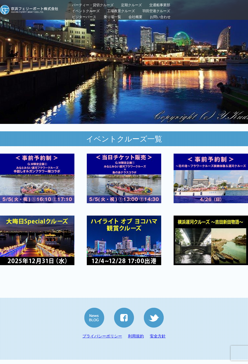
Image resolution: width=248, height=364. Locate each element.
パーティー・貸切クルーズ (93, 5)
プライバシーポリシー (102, 336)
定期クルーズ (131, 5)
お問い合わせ (160, 17)
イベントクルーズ (86, 11)
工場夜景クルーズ (121, 11)
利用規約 (136, 336)
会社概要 (135, 17)
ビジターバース (84, 17)
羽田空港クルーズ (156, 11)
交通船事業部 (159, 5)
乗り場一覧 (112, 17)
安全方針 (158, 336)
